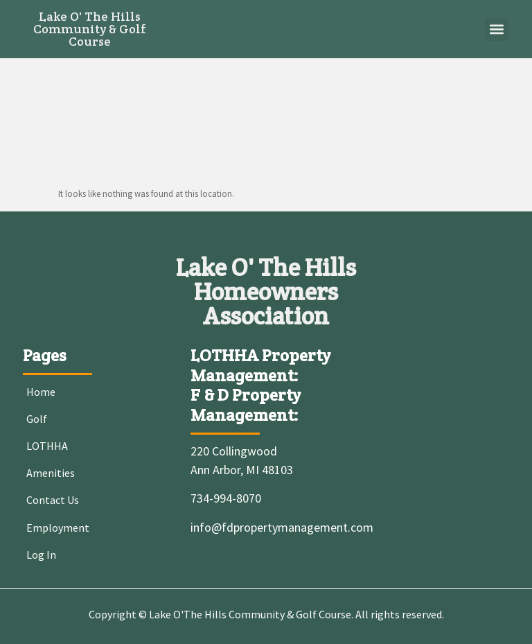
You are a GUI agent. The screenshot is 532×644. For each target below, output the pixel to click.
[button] (496, 29)
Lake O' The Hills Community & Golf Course (89, 28)
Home (40, 392)
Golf (36, 419)
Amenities (50, 473)
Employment (57, 527)
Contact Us (52, 500)
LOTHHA (47, 446)
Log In (41, 555)
